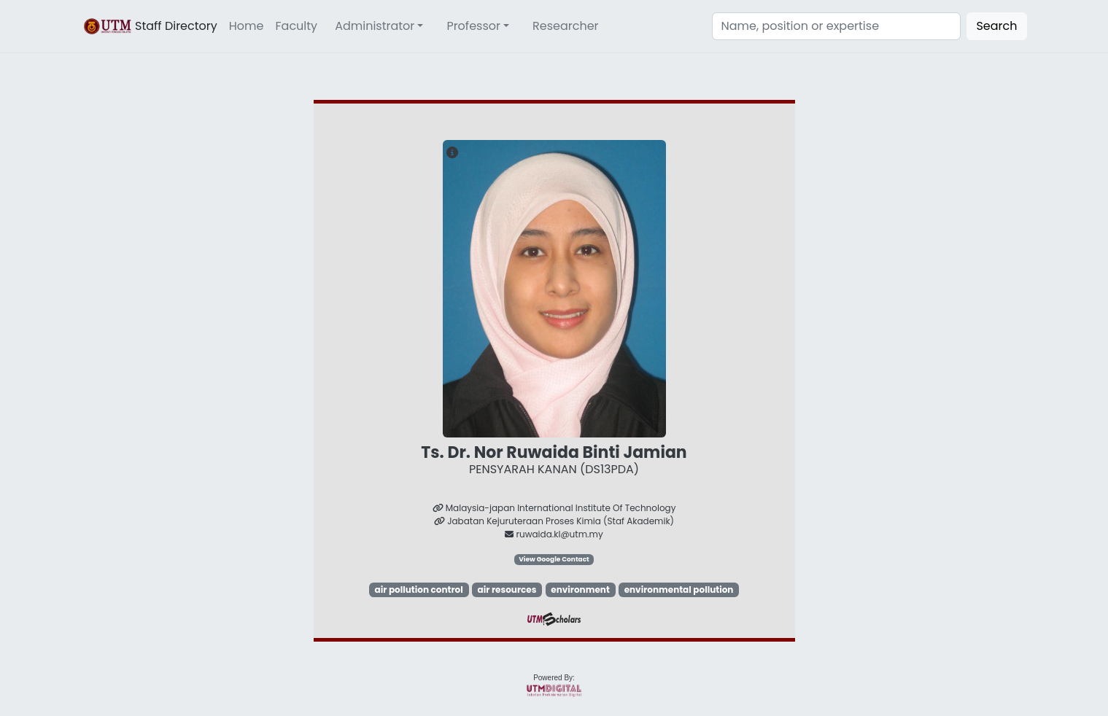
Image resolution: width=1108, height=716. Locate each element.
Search (996, 25)
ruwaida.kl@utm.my (554, 534)
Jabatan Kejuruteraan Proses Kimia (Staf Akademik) (554, 521)
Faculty (297, 25)
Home (246, 25)
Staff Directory (149, 26)
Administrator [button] (374, 25)
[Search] (836, 26)
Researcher (565, 25)
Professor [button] (473, 25)
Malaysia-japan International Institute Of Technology (554, 508)
